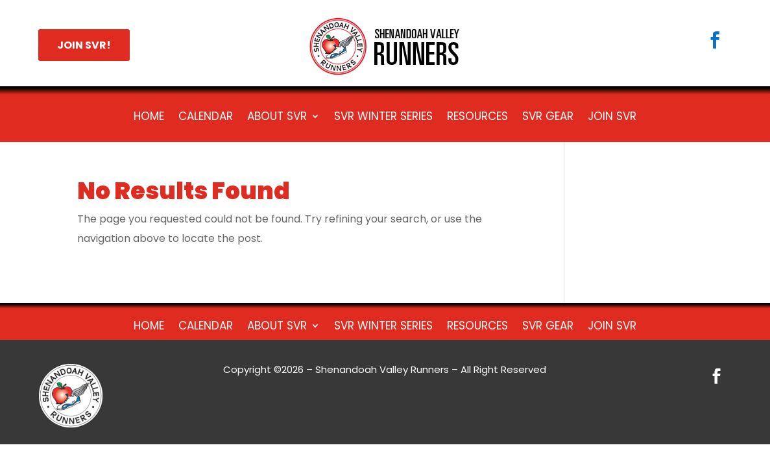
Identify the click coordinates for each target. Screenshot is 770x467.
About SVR (277, 118)
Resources (477, 118)
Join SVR (612, 118)
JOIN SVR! (84, 45)
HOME (149, 118)
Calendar (205, 118)
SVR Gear (547, 118)
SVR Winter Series (383, 118)
